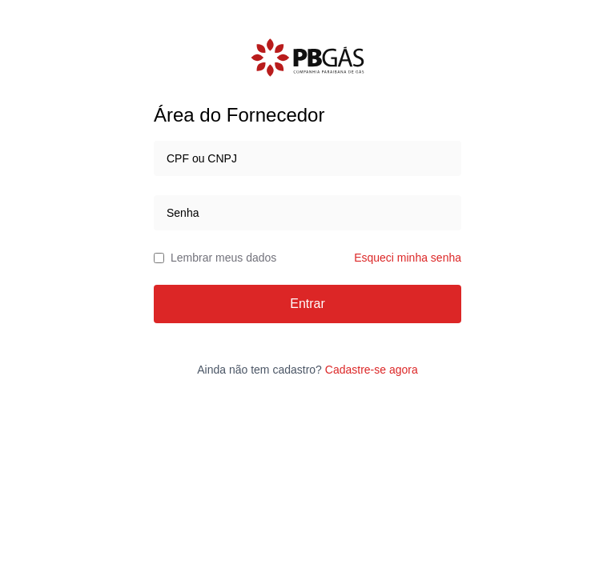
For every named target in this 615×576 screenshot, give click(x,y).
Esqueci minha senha (407, 257)
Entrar (307, 303)
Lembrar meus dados (215, 257)
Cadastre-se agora (371, 369)
